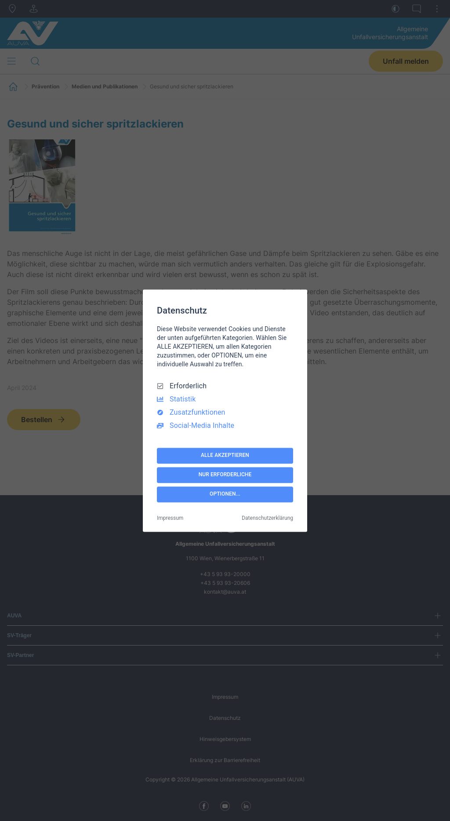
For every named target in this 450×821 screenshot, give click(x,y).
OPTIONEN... (225, 494)
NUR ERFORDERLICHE (225, 475)
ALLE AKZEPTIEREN (225, 455)
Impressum (170, 518)
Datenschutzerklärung (267, 518)
